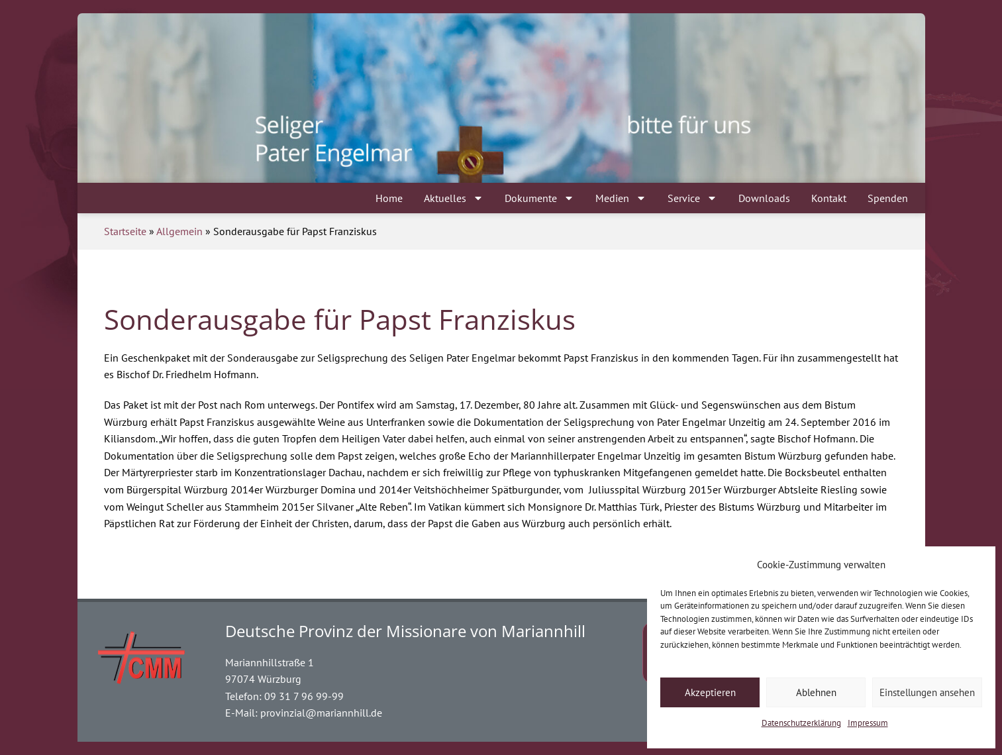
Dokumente (539, 198)
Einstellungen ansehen (927, 692)
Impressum (868, 723)
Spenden (888, 198)
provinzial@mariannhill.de (321, 712)
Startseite (125, 231)
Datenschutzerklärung (801, 723)
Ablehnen (816, 692)
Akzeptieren (710, 692)
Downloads (764, 198)
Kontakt (828, 198)
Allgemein (179, 231)
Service (692, 198)
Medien (620, 198)
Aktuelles (453, 198)
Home (389, 198)
